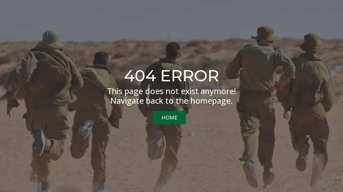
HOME (169, 117)
